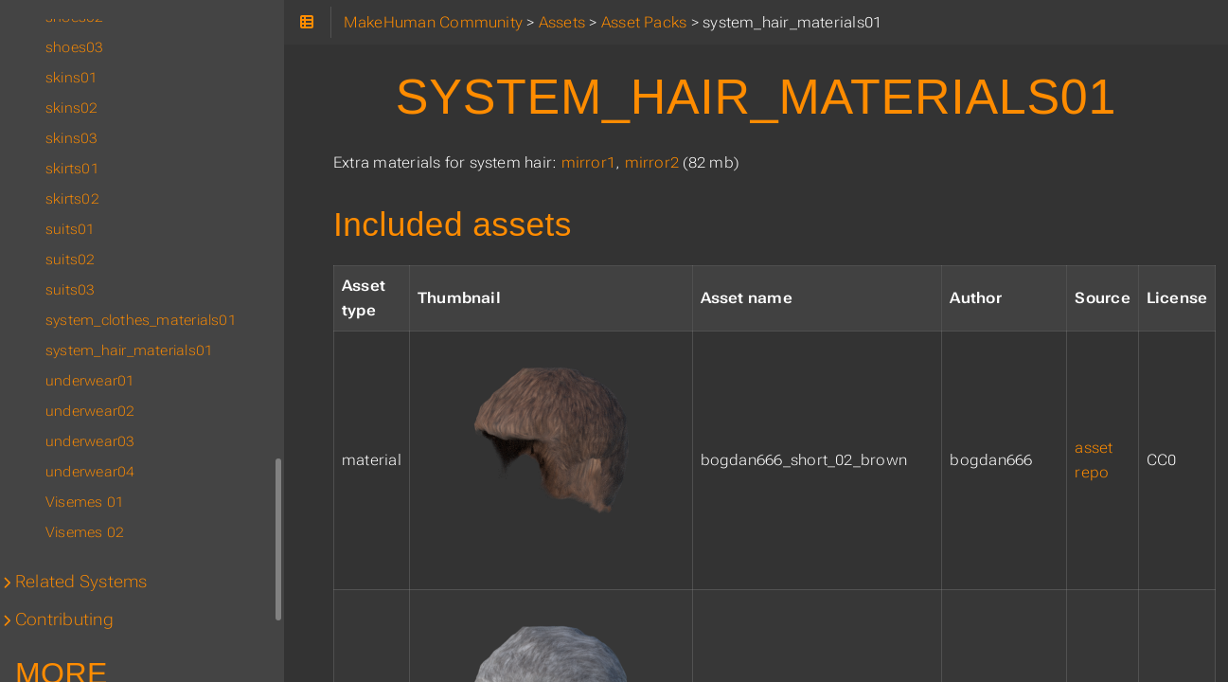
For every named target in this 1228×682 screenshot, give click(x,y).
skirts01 (72, 168)
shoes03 (74, 47)
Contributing (64, 619)
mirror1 (588, 162)
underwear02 (90, 411)
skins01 (71, 77)
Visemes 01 (84, 502)
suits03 (70, 289)
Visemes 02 (84, 532)
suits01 (70, 229)
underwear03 (90, 441)
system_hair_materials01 (129, 350)
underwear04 (90, 471)
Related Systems (81, 581)
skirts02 (72, 198)
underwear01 (90, 380)
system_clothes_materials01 (141, 320)
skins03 (71, 138)
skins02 (71, 108)
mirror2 (652, 162)
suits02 (70, 259)
